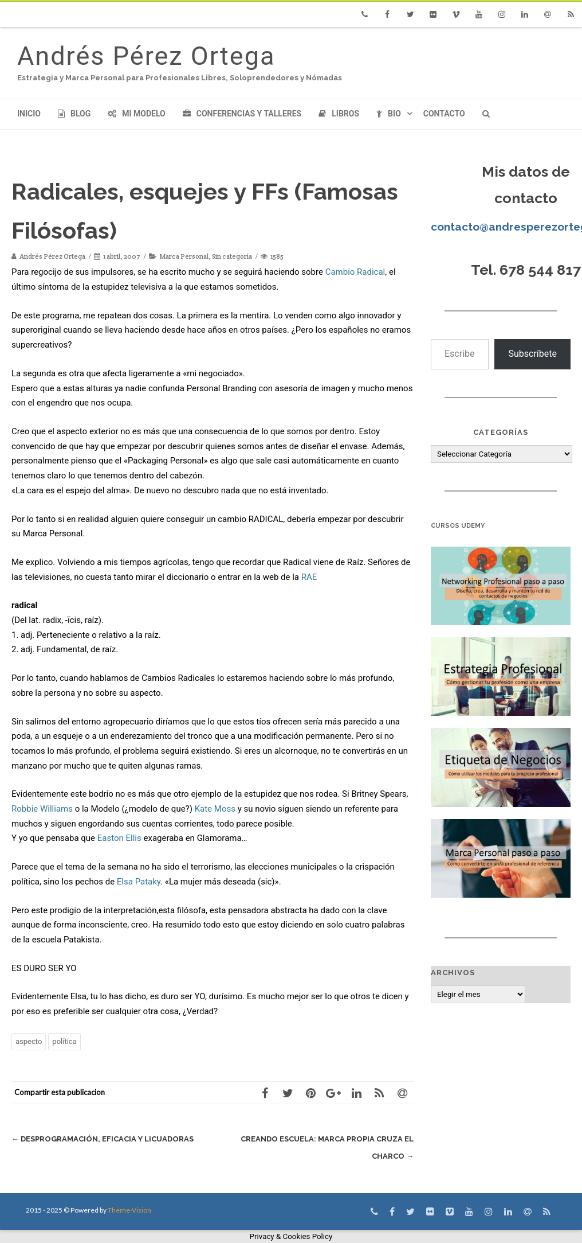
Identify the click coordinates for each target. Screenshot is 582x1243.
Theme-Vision (129, 1210)
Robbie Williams (42, 809)
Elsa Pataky (138, 881)
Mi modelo (137, 113)
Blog (74, 113)
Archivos (453, 972)
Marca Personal (184, 256)
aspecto (28, 1041)
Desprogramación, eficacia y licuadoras (102, 1139)
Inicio (29, 113)
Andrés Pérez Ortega (146, 56)
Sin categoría (232, 256)
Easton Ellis (119, 838)
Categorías (500, 432)
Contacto (444, 113)
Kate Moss (215, 809)
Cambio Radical (355, 272)
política (64, 1041)
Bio (388, 113)
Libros (338, 113)
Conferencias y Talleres (242, 113)
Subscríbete (532, 353)
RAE (309, 577)
